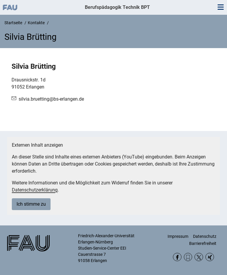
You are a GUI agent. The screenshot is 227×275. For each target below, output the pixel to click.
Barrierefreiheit (202, 243)
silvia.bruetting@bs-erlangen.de (51, 99)
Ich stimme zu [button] (31, 204)
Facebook (177, 257)
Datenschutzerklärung (35, 190)
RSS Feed (188, 257)
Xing (209, 257)
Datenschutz (204, 236)
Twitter (198, 257)
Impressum (178, 236)
